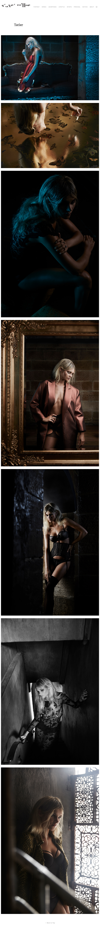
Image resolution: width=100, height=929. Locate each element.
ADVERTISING (52, 7)
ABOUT (92, 7)
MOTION (85, 7)
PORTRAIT (37, 7)
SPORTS (69, 7)
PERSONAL (77, 7)
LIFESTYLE (62, 7)
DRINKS (44, 7)
